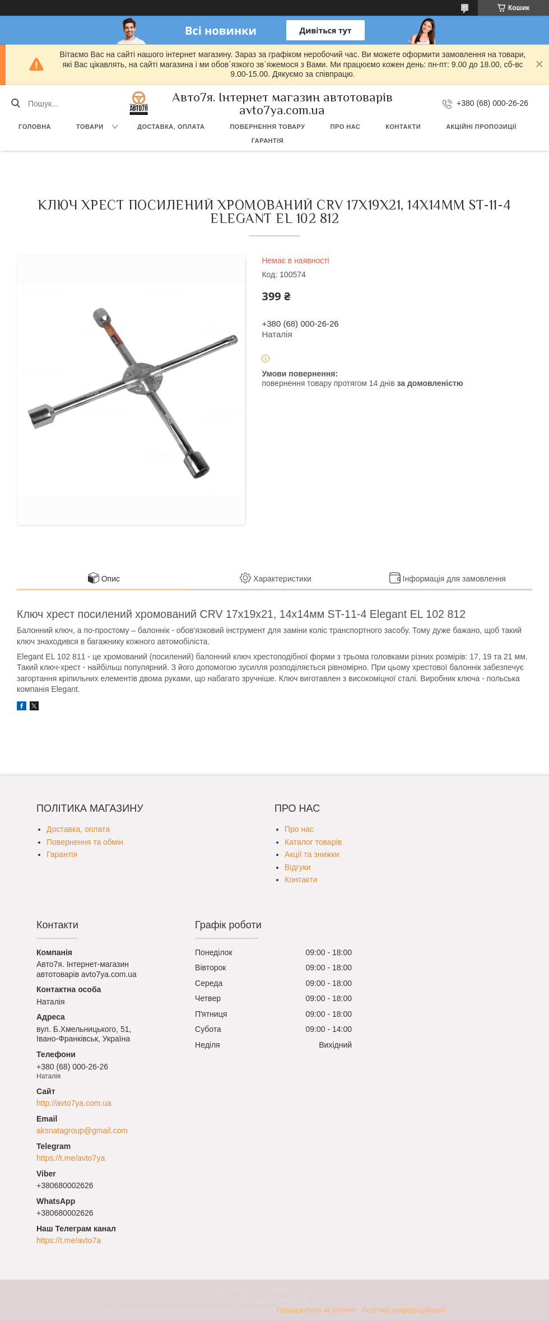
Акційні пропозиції (481, 126)
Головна (34, 126)
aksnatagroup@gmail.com (82, 1130)
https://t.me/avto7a (68, 1240)
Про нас (346, 126)
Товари (90, 126)
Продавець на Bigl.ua (274, 1300)
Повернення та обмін (84, 842)
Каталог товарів (313, 842)
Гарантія (267, 140)
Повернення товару (267, 126)
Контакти (403, 126)
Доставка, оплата (170, 126)
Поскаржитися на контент (316, 1310)
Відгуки (298, 867)
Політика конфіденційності (403, 1310)
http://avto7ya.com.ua (73, 1103)
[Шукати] (15, 103)
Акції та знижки (312, 854)
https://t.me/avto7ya (70, 1157)
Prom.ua (326, 1290)
